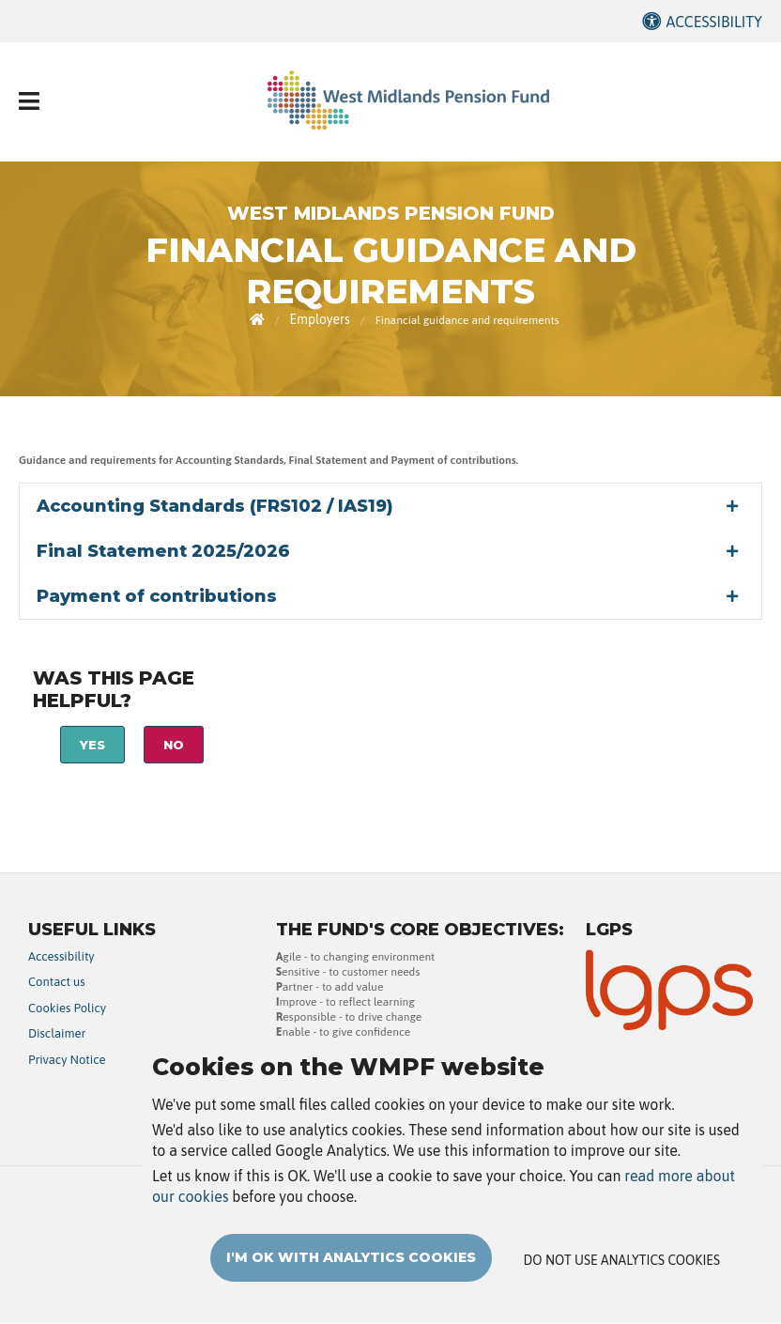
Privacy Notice (67, 1060)
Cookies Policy (67, 1008)
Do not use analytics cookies (622, 1283)
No (173, 744)
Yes (92, 744)
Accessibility (714, 21)
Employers (319, 319)
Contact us (56, 982)
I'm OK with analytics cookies (351, 1280)
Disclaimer (56, 1033)
